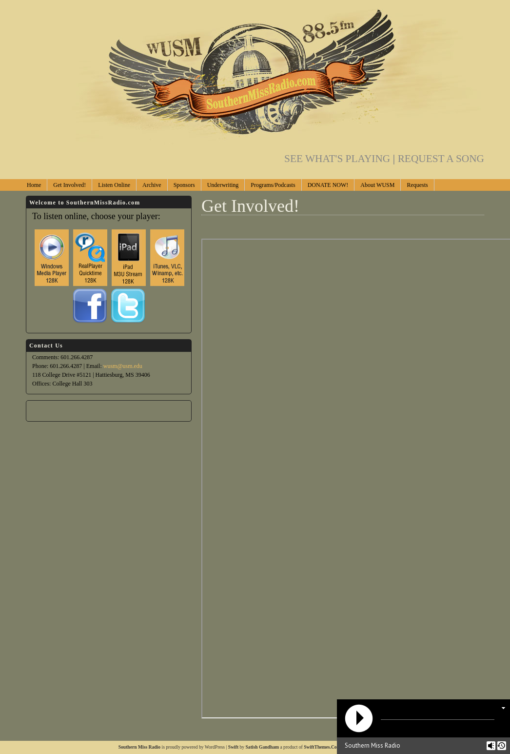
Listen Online (114, 185)
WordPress (215, 747)
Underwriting (223, 185)
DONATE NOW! (328, 185)
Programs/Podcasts (273, 185)
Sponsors (184, 185)
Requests (417, 185)
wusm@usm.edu (122, 366)
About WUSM (377, 185)
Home (34, 185)
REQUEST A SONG (441, 158)
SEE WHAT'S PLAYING (341, 158)
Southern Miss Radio (139, 747)
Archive (151, 185)
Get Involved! (69, 185)
